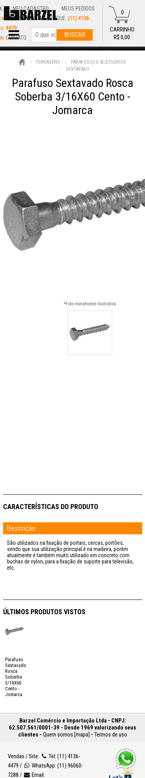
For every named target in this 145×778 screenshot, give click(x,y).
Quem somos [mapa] (66, 734)
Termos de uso (110, 734)
